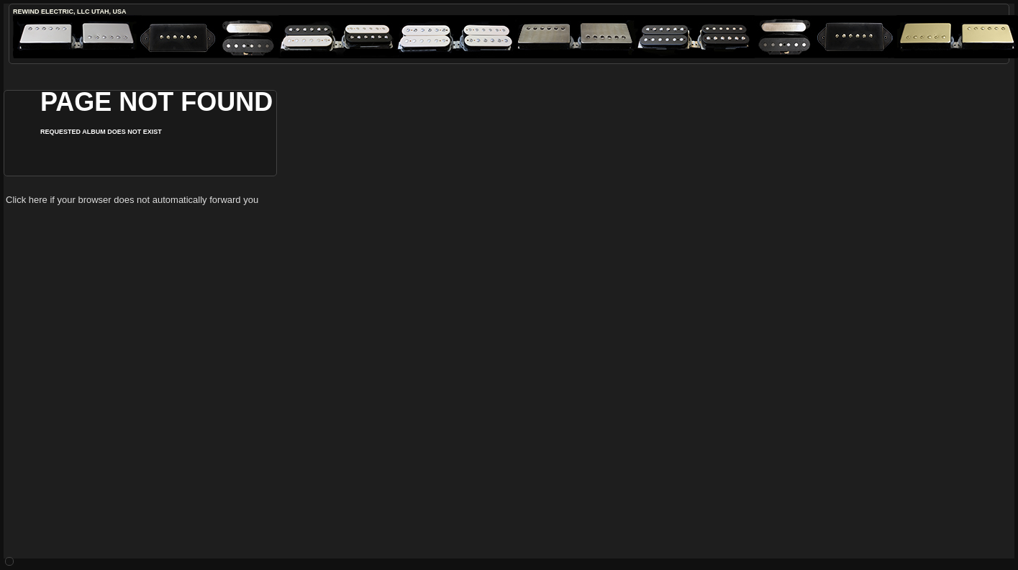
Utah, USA (108, 11)
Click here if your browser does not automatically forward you (132, 199)
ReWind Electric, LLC (51, 11)
